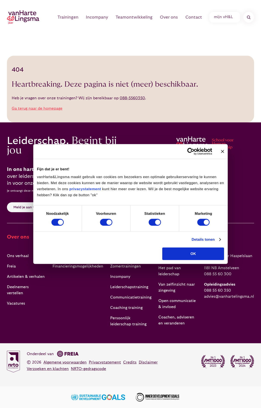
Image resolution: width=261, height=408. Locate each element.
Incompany (104, 17)
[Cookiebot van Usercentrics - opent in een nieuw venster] (193, 151)
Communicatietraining (130, 297)
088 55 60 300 (217, 274)
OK (193, 254)
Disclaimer (148, 362)
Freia (11, 266)
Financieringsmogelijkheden (78, 266)
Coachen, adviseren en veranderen (176, 320)
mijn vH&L (225, 17)
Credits (130, 362)
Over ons (172, 17)
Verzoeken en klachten (48, 369)
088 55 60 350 (217, 290)
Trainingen (76, 17)
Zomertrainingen (125, 266)
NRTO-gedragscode (88, 369)
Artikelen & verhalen (26, 277)
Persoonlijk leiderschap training (128, 321)
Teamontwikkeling (139, 17)
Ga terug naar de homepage (37, 108)
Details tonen (203, 239)
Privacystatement (105, 362)
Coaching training (126, 308)
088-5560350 (132, 98)
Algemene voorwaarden (65, 362)
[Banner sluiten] (222, 151)
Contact (196, 17)
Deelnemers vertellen (18, 290)
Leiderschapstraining (129, 287)
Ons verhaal (18, 256)
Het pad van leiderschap (169, 271)
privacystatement (85, 189)
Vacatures (16, 303)
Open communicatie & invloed (177, 304)
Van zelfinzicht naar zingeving (176, 287)
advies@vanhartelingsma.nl (229, 296)
